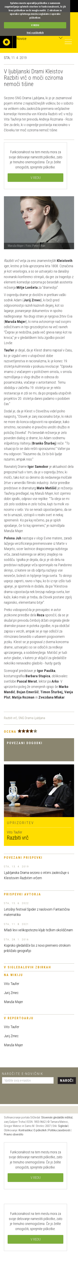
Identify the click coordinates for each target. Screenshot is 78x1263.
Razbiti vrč (10, 718)
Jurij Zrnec (11, 992)
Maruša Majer (13, 1002)
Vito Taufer (11, 983)
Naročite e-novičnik (22, 1074)
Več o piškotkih (35, 32)
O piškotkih (40, 1130)
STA (7, 57)
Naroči (66, 1080)
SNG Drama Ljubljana (31, 718)
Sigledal (63, 1126)
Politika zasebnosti (59, 1130)
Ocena (10, 731)
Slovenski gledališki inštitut (57, 1117)
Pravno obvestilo (13, 1134)
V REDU (35, 25)
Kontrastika (25, 1130)
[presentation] (32, 1092)
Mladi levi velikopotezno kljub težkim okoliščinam (38, 930)
